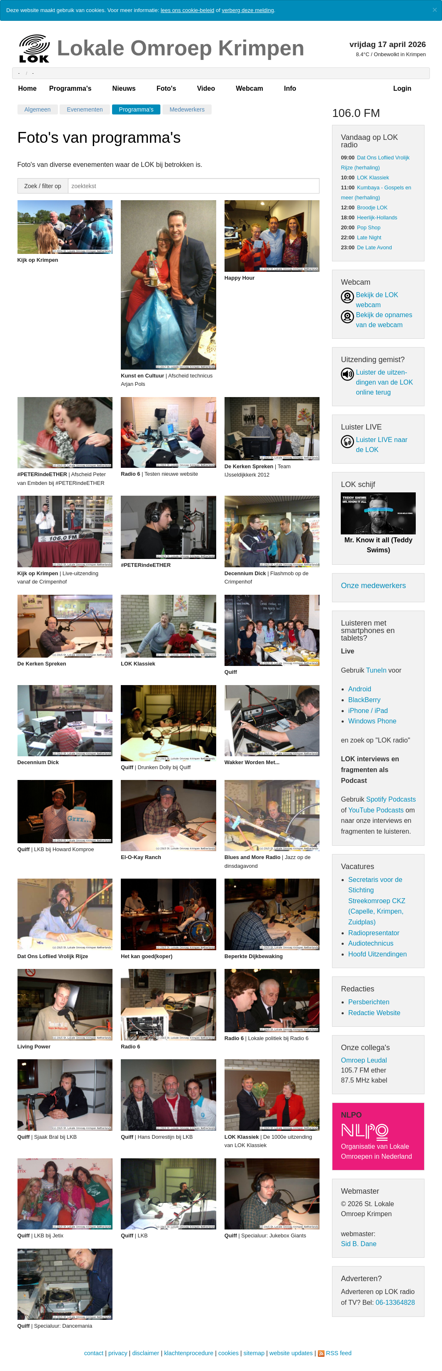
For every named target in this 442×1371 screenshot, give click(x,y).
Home (27, 88)
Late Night (369, 237)
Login (402, 88)
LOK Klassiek (373, 177)
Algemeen (38, 109)
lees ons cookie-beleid (188, 10)
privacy (117, 1353)
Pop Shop (368, 227)
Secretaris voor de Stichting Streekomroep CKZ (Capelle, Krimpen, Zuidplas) (376, 901)
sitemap (254, 1353)
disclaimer (145, 1353)
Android (359, 689)
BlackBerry (364, 699)
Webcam (249, 88)
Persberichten (369, 1002)
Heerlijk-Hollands (377, 217)
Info (290, 88)
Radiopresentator (374, 932)
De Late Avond (374, 247)
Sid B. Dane (358, 1243)
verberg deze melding (248, 10)
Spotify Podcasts (391, 799)
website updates (291, 1353)
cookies (228, 1353)
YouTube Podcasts (376, 810)
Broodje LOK (372, 207)
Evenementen (84, 109)
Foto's (166, 88)
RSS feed (339, 1353)
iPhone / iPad (368, 710)
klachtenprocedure (188, 1353)
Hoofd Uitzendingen (377, 954)
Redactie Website (374, 1012)
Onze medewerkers (373, 585)
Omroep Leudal (364, 1060)
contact (93, 1353)
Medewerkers (187, 109)
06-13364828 (395, 1302)
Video (206, 88)
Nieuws (124, 88)
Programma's (70, 88)
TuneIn (376, 670)
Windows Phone (372, 721)
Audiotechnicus (371, 943)
